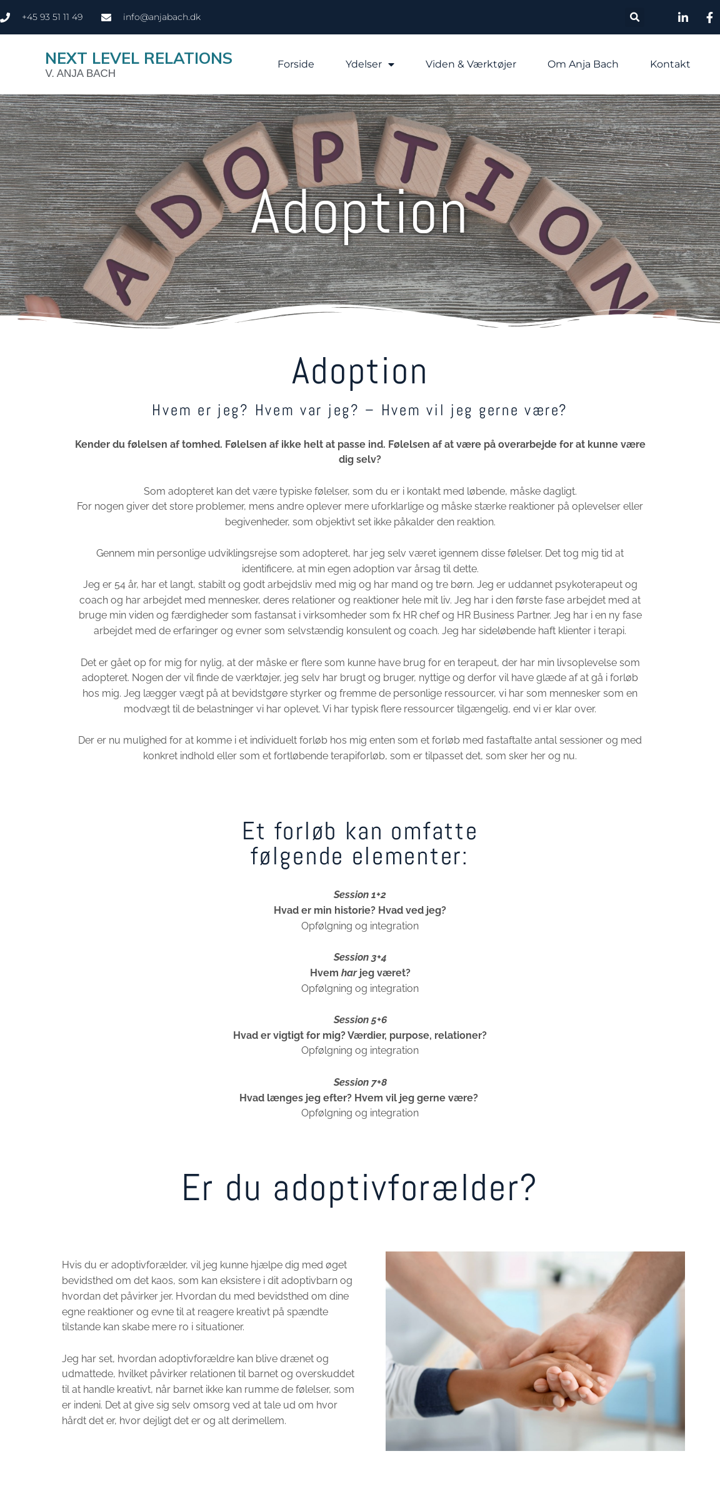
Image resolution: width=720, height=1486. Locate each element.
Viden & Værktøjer (471, 64)
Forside (296, 64)
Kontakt (670, 64)
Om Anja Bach (583, 64)
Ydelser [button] (370, 64)
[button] (634, 17)
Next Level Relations (138, 58)
